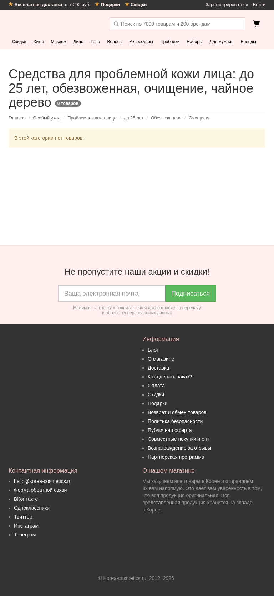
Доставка (158, 368)
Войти (259, 4)
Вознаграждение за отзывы (179, 448)
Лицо (78, 41)
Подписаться (190, 293)
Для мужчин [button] (222, 41)
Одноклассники (32, 508)
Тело (95, 41)
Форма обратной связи (40, 490)
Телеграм (25, 535)
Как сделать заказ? (170, 376)
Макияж (58, 41)
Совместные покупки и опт (178, 439)
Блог (153, 350)
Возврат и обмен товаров (177, 412)
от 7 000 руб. (50, 4)
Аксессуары (141, 41)
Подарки (157, 403)
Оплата (156, 385)
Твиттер (23, 517)
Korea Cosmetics (54, 24)
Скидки (19, 41)
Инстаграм (26, 526)
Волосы (114, 41)
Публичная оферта (170, 430)
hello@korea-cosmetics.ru (43, 481)
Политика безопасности (175, 421)
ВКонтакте (26, 499)
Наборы (194, 41)
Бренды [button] (248, 41)
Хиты (39, 41)
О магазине (161, 359)
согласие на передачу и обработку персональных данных (151, 310)
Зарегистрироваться (227, 4)
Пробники (169, 41)
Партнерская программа (176, 457)
